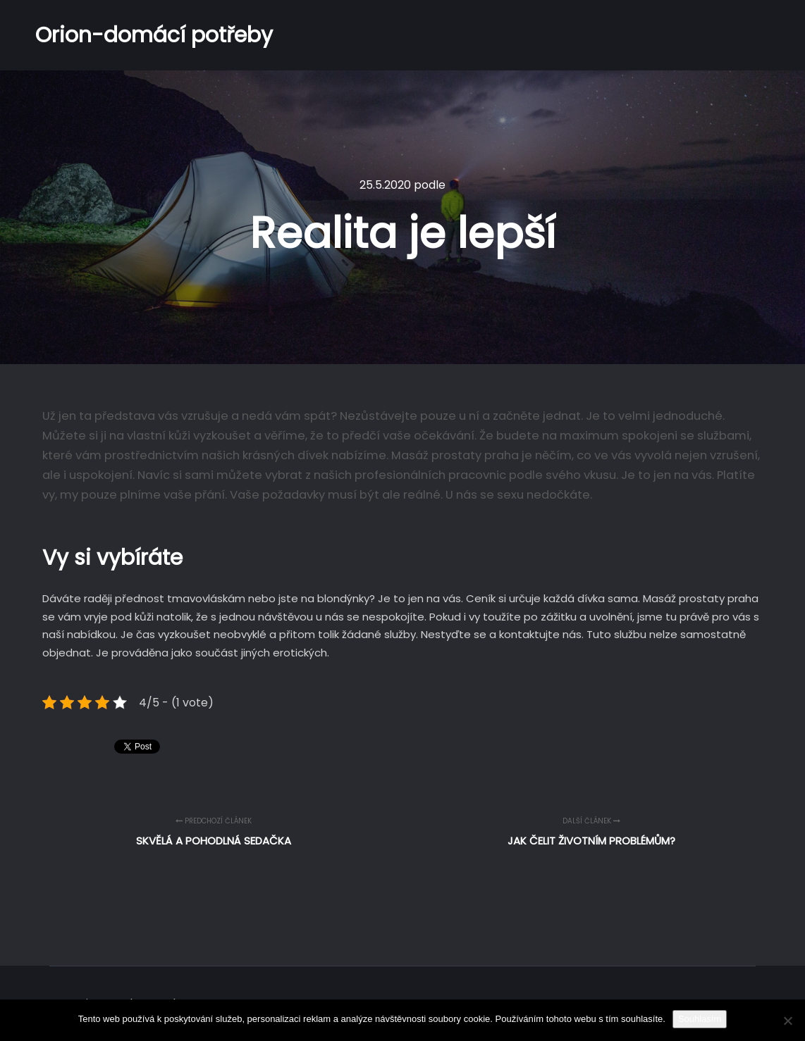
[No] (787, 1021)
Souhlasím (699, 1019)
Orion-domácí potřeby (105, 35)
